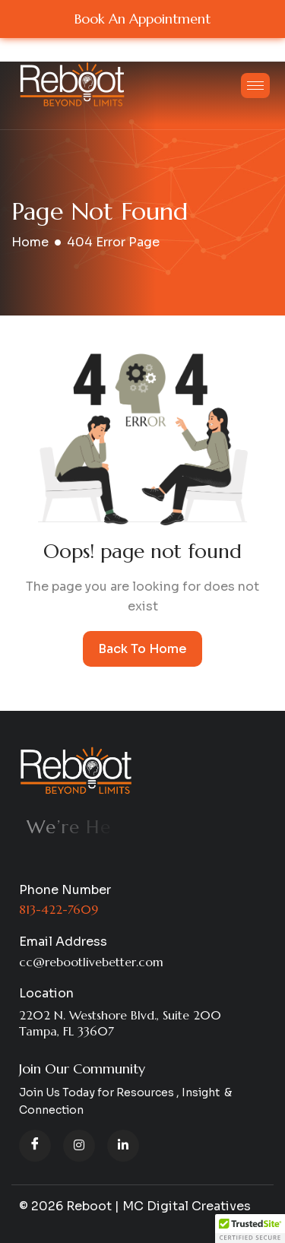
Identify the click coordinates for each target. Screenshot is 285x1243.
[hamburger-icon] (255, 85)
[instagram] (79, 1146)
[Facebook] (35, 1146)
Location (46, 993)
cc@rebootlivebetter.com (91, 961)
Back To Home (142, 649)
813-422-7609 (58, 909)
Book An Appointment (142, 18)
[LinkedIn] (123, 1146)
